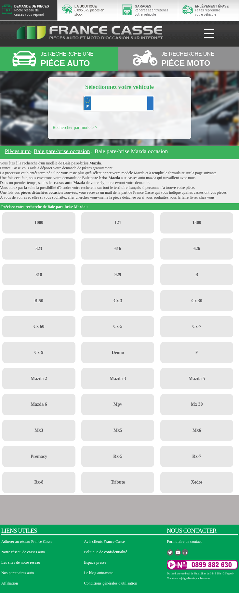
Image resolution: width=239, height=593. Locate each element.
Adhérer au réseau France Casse (26, 541)
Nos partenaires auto (17, 573)
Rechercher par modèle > (75, 127)
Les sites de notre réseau (20, 562)
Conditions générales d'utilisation (110, 583)
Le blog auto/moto (98, 573)
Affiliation (9, 583)
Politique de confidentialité (105, 552)
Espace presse (95, 562)
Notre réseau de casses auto (23, 552)
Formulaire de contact (184, 541)
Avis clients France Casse (104, 541)
